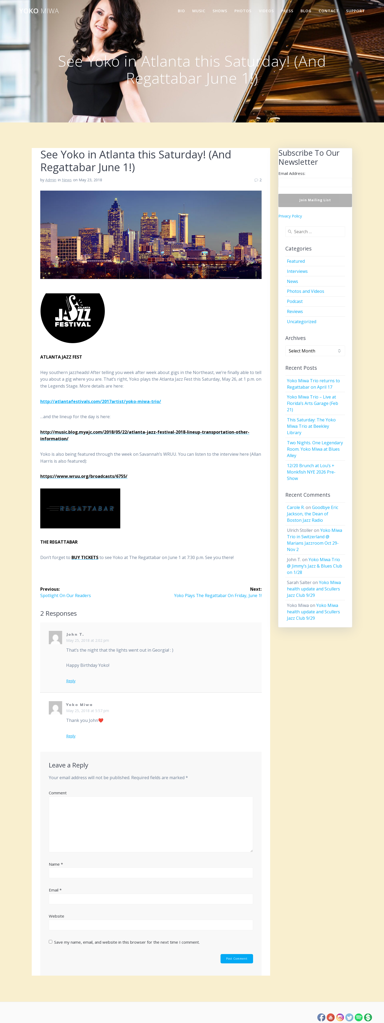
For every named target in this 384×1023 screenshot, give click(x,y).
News (67, 179)
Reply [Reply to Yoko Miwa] (70, 736)
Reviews (295, 311)
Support (355, 10)
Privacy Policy (290, 216)
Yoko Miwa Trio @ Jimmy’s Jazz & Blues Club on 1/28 (314, 566)
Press (287, 10)
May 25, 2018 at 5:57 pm (87, 710)
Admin (50, 179)
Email (55, 890)
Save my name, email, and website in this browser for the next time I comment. (127, 942)
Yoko (39, 10)
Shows (220, 10)
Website (56, 916)
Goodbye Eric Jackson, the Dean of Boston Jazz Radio (312, 513)
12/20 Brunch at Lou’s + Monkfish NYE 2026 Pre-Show (311, 472)
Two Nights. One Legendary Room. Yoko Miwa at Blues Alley (315, 449)
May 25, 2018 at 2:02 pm (87, 640)
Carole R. (296, 507)
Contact (329, 10)
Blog (306, 10)
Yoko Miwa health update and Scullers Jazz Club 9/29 (314, 589)
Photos (242, 10)
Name (56, 864)
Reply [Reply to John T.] (70, 681)
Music (198, 10)
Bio (181, 10)
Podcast (295, 301)
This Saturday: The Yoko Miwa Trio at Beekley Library (311, 426)
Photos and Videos (305, 291)
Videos (266, 10)
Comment (58, 792)
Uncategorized (301, 321)
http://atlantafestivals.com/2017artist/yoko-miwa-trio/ (100, 401)
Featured (296, 261)
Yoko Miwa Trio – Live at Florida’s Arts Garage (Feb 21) (312, 403)
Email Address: (291, 173)
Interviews (297, 271)
